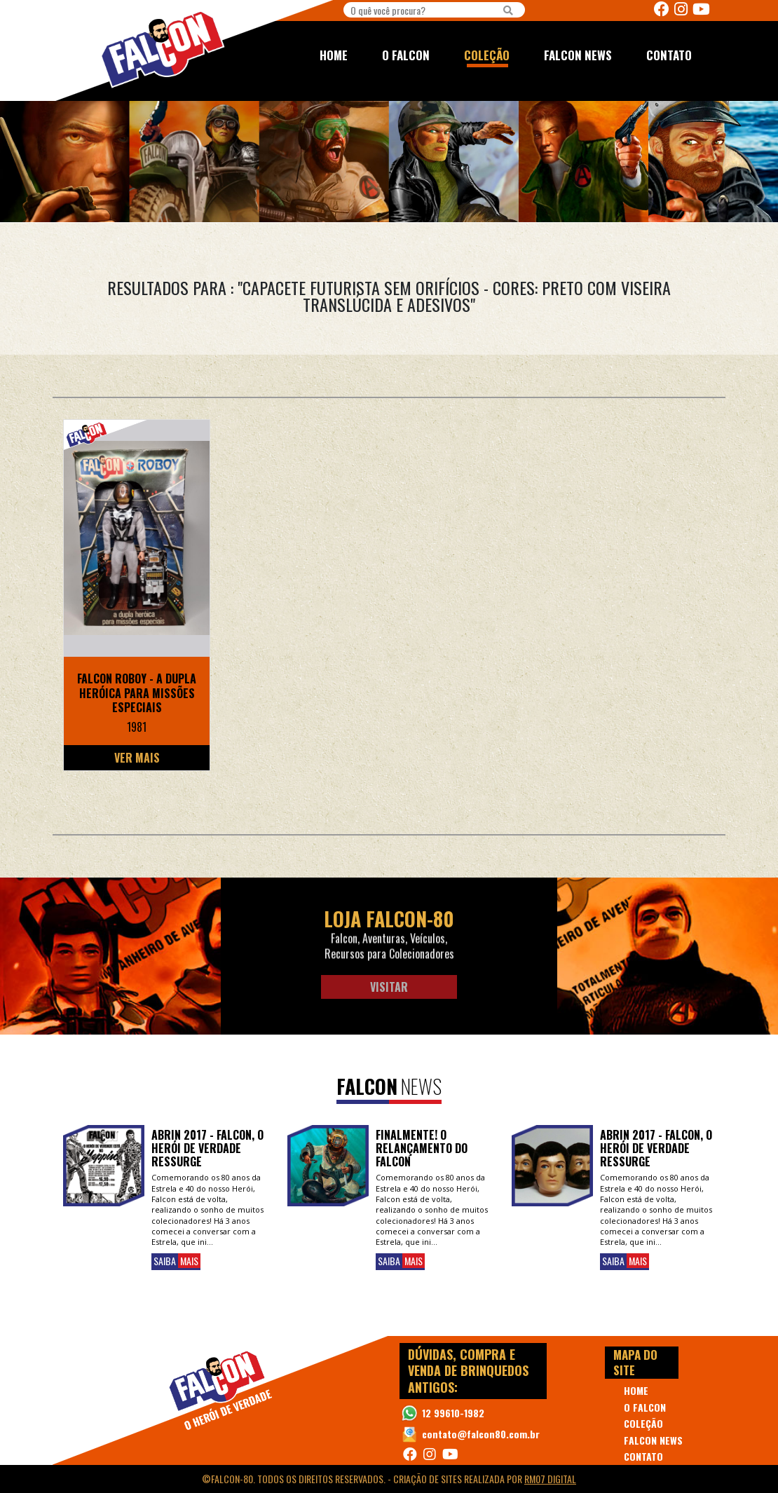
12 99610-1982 (453, 1412)
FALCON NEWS (578, 55)
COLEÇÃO (487, 55)
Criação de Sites (427, 1478)
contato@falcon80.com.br (481, 1433)
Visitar (389, 987)
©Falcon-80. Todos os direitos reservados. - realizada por (389, 1478)
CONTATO (669, 55)
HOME (334, 55)
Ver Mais (137, 757)
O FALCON (406, 55)
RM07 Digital (550, 1478)
